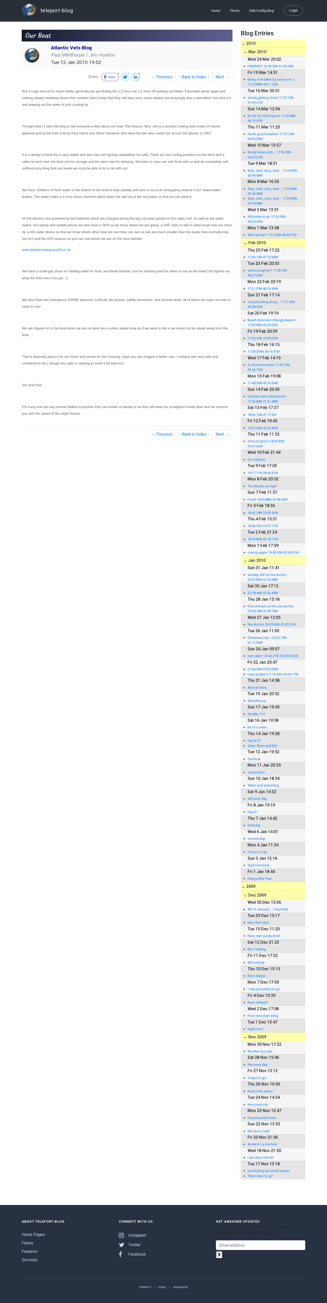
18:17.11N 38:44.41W (263, 473)
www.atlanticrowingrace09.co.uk (46, 250)
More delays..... (259, 976)
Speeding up (257, 701)
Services (30, 1259)
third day (254, 825)
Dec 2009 (256, 895)
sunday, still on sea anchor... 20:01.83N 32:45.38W (268, 577)
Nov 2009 (256, 1037)
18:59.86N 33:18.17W (263, 539)
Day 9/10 (254, 740)
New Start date (258, 922)
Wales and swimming (263, 785)
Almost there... (258, 688)
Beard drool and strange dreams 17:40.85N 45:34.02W (271, 322)
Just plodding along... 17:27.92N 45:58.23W (271, 304)
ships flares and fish (262, 746)
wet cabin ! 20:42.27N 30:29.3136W (273, 656)
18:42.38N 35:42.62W (263, 513)
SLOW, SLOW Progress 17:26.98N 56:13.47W (272, 118)
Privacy (145, 1287)
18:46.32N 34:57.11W (263, 526)
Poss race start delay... (264, 1016)
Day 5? (252, 812)
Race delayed (257, 1002)
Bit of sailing (257, 949)
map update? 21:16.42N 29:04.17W (273, 674)
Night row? (255, 1029)
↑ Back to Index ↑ (194, 76)
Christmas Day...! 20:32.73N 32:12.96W (267, 640)
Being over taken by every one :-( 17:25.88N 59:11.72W (271, 82)
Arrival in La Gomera (262, 1144)
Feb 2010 (256, 242)
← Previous (161, 76)
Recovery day (257, 1065)
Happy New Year (260, 878)
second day (256, 839)
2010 (250, 43)
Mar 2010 (256, 51)
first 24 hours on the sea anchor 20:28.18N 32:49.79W (271, 608)
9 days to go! (257, 1078)
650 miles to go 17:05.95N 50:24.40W (267, 219)
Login (293, 10)
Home (215, 11)
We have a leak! (259, 1131)
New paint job (258, 1104)
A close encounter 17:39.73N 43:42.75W (269, 367)
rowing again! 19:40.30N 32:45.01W (273, 552)
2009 (250, 886)
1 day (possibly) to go (264, 989)
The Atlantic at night (262, 486)
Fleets (235, 11)
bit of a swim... (258, 727)
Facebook (132, 1254)
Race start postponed (264, 936)
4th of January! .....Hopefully (268, 909)
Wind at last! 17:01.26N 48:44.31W (272, 235)
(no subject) (256, 459)
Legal (162, 1287)
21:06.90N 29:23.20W (263, 669)
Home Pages (33, 1234)
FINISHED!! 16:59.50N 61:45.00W (271, 66)
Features (30, 1251)
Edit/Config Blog (261, 11)
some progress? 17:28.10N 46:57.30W (267, 272)
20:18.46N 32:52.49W (263, 593)
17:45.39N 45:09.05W (263, 338)
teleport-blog (47, 10)
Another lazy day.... (261, 1051)
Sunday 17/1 (257, 714)
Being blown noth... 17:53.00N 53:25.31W (269, 154)
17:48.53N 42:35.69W (263, 383)
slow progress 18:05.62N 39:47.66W (266, 443)
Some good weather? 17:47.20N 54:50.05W (271, 136)
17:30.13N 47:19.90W (263, 257)
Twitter (130, 1245)
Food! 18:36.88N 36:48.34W (267, 499)
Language (180, 1287)
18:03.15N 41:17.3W (262, 415)
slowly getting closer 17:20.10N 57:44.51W (271, 100)
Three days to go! (260, 1176)
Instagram (132, 1235)
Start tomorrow (259, 865)
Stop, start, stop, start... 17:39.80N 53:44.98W (272, 173)
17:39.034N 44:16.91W (264, 351)
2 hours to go (257, 852)
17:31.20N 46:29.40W (263, 288)
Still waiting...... (258, 962)
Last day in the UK (261, 1157)
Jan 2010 (256, 560)
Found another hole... (263, 1118)
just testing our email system (269, 1171)
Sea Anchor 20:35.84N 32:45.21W (272, 624)
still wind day (257, 799)
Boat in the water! (260, 1091)
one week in (256, 772)
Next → (222, 76)
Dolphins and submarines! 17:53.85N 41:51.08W (267, 398)
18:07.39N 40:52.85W (263, 428)
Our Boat (254, 759)
